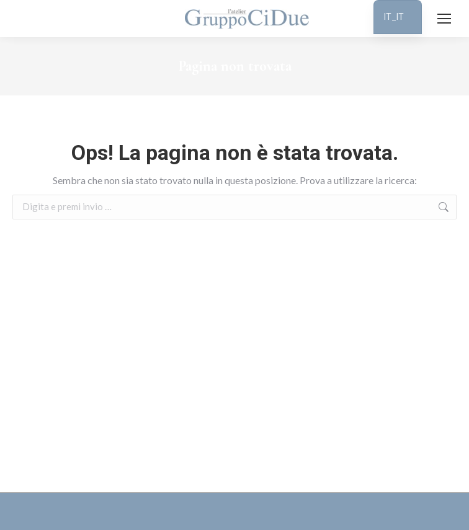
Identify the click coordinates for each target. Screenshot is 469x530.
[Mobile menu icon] (444, 18)
